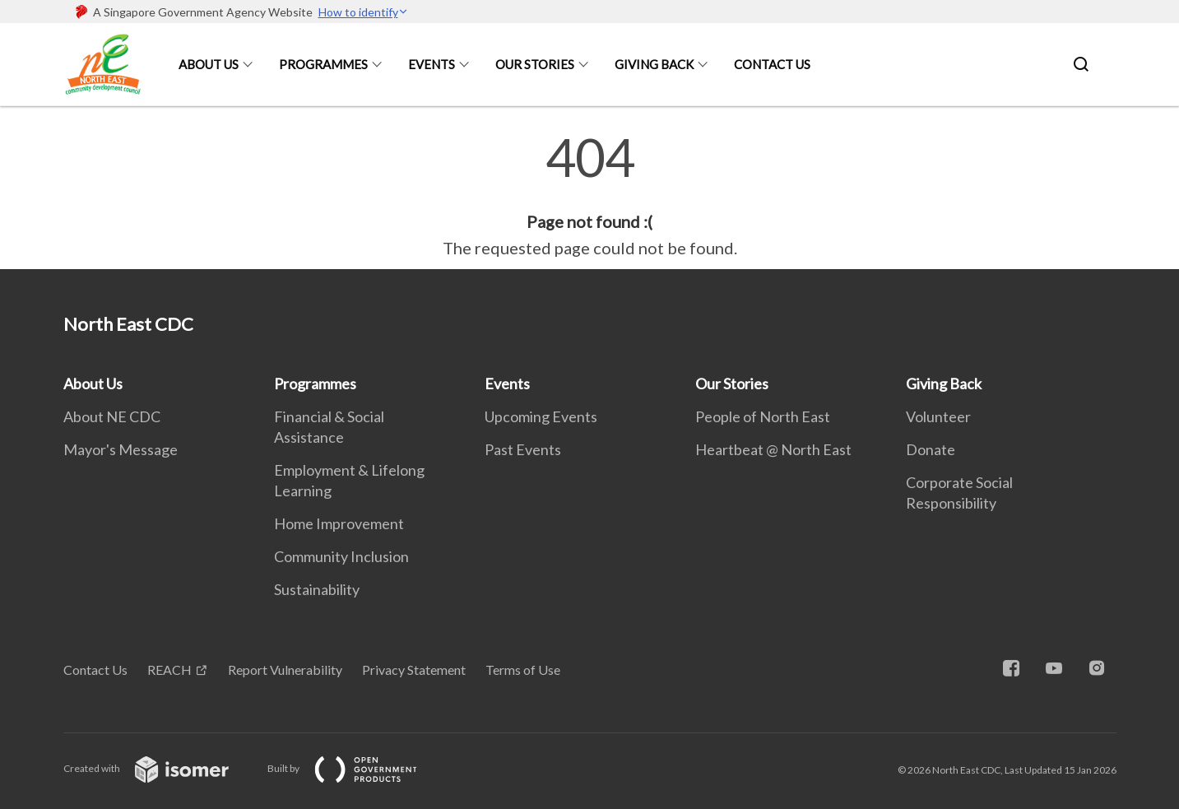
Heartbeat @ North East (773, 449)
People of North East (762, 416)
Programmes (323, 64)
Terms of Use (522, 669)
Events (431, 64)
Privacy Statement (414, 669)
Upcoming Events (541, 416)
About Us (209, 64)
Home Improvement (339, 523)
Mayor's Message (120, 449)
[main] (589, 196)
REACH (169, 669)
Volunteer (938, 416)
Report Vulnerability (285, 669)
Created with (159, 768)
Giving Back (654, 64)
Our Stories (534, 64)
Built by (355, 768)
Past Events (523, 449)
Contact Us (772, 64)
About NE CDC (111, 416)
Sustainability (317, 589)
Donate (930, 449)
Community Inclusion (341, 556)
